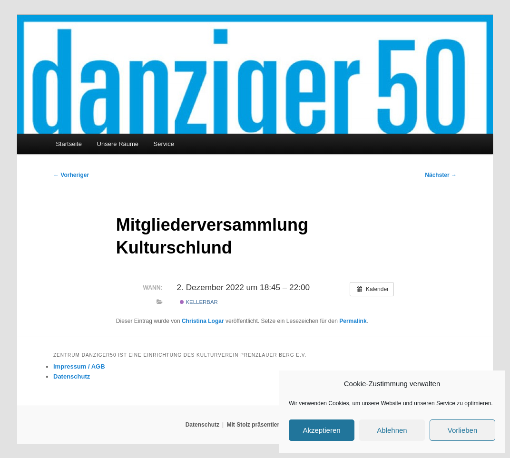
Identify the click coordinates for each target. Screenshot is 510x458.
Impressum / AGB (79, 366)
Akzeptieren (321, 430)
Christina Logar (203, 321)
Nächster (441, 175)
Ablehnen (392, 430)
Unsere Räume (117, 143)
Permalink (352, 321)
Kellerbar (199, 302)
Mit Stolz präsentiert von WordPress (275, 424)
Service (164, 143)
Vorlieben (463, 430)
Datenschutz (71, 376)
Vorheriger (71, 175)
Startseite (69, 143)
